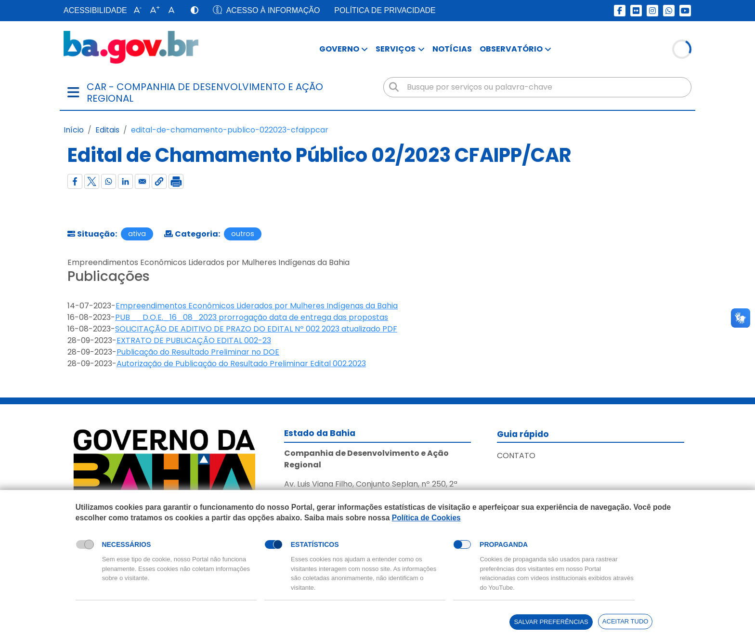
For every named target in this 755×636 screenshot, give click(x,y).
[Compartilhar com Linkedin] (125, 181)
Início (74, 129)
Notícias (452, 48)
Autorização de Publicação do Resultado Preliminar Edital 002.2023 (241, 363)
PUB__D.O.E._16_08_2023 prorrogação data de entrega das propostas (251, 317)
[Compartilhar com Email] (142, 181)
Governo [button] (339, 48)
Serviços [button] (396, 48)
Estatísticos (315, 544)
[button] (135, 10)
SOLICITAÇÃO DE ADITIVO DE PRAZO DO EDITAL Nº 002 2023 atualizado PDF (256, 328)
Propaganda (504, 544)
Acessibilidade (95, 10)
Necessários (126, 544)
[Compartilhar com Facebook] (74, 181)
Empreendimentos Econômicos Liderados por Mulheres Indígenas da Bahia (257, 305)
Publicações (108, 276)
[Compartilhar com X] (91, 181)
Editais (107, 129)
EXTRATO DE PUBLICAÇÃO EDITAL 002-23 (194, 340)
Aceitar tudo (625, 621)
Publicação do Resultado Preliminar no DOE (198, 352)
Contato (516, 455)
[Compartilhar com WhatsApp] (108, 181)
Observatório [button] (511, 48)
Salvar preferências (551, 621)
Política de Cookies (426, 517)
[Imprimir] (176, 181)
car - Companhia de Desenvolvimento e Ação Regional (205, 92)
